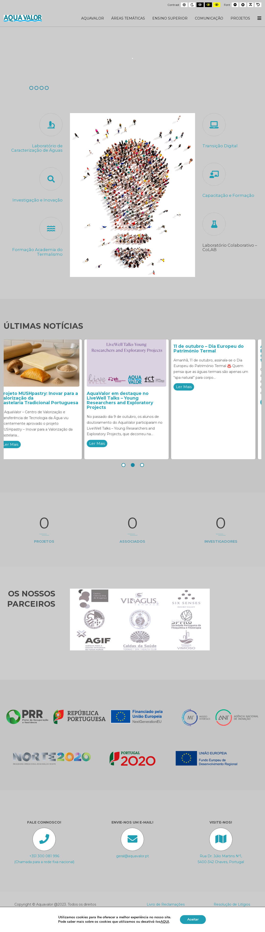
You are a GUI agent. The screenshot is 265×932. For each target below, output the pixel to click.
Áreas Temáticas (128, 18)
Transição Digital (220, 145)
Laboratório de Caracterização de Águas (37, 148)
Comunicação (209, 18)
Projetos (240, 18)
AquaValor (92, 18)
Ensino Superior (170, 18)
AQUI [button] (164, 921)
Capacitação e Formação (228, 195)
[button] (123, 465)
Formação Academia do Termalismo (37, 251)
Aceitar (193, 919)
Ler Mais (16, 444)
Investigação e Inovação (37, 200)
